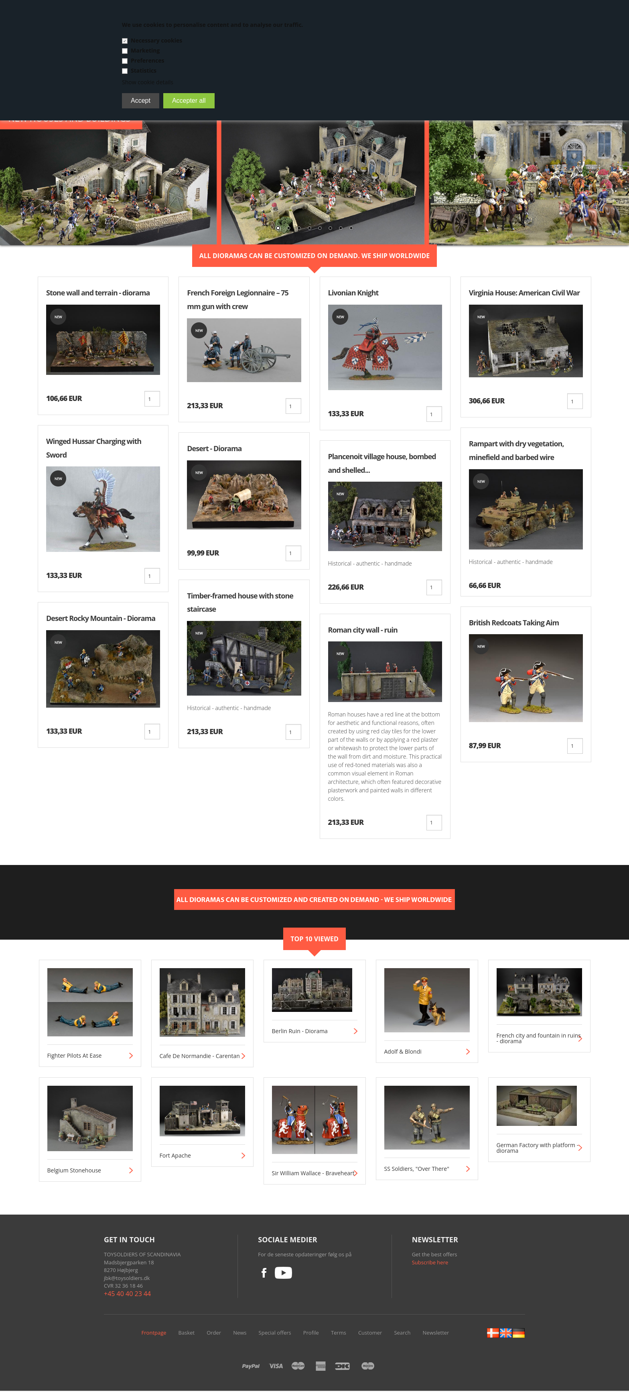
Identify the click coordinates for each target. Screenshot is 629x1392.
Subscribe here (430, 1263)
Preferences (147, 60)
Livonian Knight (353, 292)
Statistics (143, 70)
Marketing (145, 50)
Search (402, 1333)
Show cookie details (147, 82)
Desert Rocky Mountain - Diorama (100, 619)
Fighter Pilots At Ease (74, 1057)
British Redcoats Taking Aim (514, 623)
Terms (338, 1333)
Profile (311, 1333)
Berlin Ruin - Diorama (300, 1032)
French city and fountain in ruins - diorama (539, 1039)
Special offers (275, 1333)
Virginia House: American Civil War (524, 292)
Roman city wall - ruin (363, 630)
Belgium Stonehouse (74, 1171)
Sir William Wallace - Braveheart (313, 1174)
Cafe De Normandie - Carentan (200, 1057)
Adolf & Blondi (403, 1053)
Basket (187, 1333)
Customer (370, 1333)
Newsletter (436, 1333)
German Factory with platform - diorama (538, 1149)
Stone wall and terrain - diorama (98, 292)
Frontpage (154, 1333)
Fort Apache (175, 1157)
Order (214, 1333)
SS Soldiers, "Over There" (416, 1170)
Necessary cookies (156, 40)
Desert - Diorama (214, 449)
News (239, 1333)
